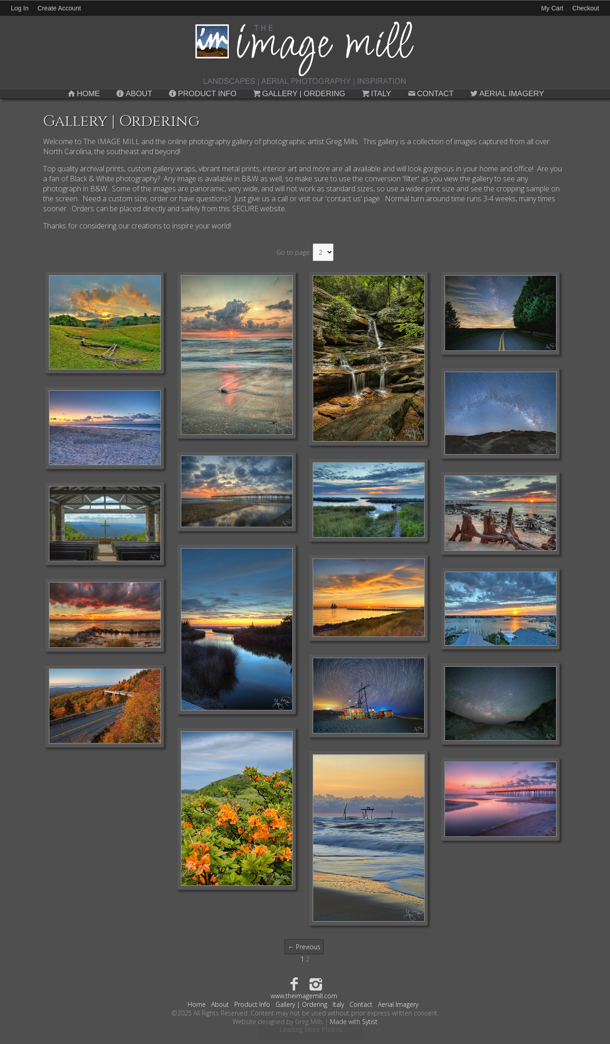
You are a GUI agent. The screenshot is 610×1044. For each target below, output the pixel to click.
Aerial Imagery (506, 93)
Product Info (202, 93)
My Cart (553, 8)
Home (83, 93)
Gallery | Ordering (298, 93)
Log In (20, 8)
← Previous (304, 946)
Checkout (585, 8)
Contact (430, 93)
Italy (376, 93)
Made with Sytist (354, 1021)
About (133, 93)
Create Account (59, 8)
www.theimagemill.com (304, 995)
